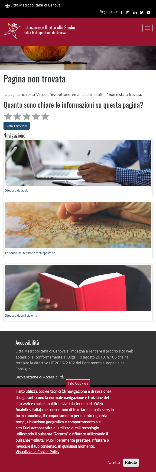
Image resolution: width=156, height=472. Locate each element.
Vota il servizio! (16, 125)
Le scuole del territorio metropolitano (30, 253)
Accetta (113, 468)
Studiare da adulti (17, 190)
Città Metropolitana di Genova (33, 5)
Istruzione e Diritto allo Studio (49, 30)
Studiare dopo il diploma (21, 315)
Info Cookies (78, 388)
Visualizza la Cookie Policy (37, 457)
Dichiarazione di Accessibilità (40, 377)
